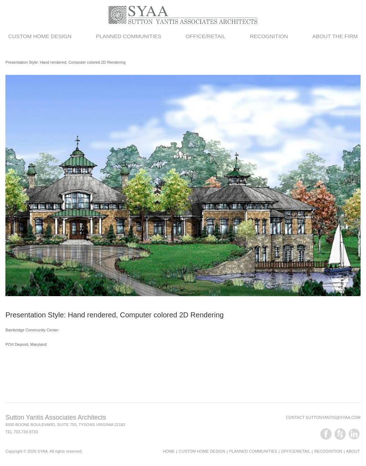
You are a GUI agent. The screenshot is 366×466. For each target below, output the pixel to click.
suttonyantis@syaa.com (333, 417)
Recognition (269, 36)
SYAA (42, 451)
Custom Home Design (40, 36)
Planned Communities (128, 36)
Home (169, 451)
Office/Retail (206, 36)
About (353, 451)
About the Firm (335, 36)
